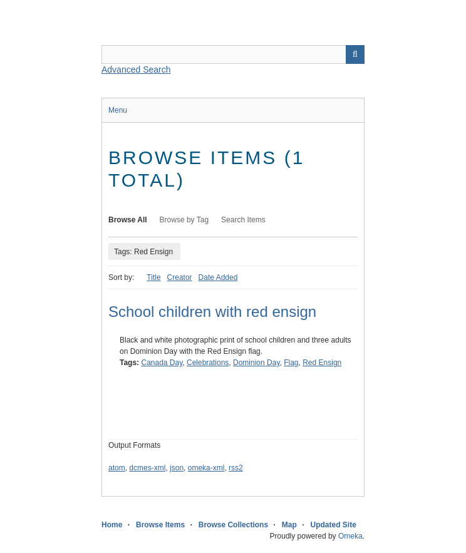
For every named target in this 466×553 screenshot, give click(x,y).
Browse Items (160, 524)
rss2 (236, 467)
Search (355, 54)
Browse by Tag (184, 219)
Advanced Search (136, 70)
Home (111, 524)
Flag (291, 362)
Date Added (218, 277)
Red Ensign (322, 362)
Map (289, 524)
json (177, 467)
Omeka (350, 536)
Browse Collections (233, 524)
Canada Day (161, 362)
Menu (117, 110)
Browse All (127, 219)
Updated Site (333, 524)
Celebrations (208, 362)
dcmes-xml (147, 467)
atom (116, 467)
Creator (179, 277)
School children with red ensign (212, 311)
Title (153, 277)
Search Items (243, 219)
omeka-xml (206, 467)
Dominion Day (256, 362)
